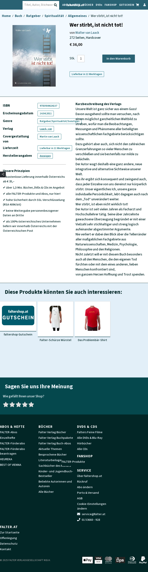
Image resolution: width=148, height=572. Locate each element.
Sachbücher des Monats (55, 466)
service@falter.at (91, 514)
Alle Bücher (46, 492)
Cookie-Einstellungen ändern (91, 506)
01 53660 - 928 (88, 520)
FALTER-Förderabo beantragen (12, 451)
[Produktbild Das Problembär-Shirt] (92, 321)
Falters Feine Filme (90, 432)
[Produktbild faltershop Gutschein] (18, 319)
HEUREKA (6, 459)
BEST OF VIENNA (10, 465)
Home (6, 15)
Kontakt (5, 549)
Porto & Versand (88, 493)
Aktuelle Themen (50, 449)
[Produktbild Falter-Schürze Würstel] (55, 321)
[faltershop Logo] (13, 5)
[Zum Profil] (144, 4)
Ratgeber (33, 15)
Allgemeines (77, 15)
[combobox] (45, 5)
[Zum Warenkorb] (137, 4)
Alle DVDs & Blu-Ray (90, 438)
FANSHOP (111, 4)
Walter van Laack (87, 32)
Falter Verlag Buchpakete (56, 438)
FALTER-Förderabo (12, 443)
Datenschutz (9, 544)
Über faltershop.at (89, 476)
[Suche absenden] (60, 5)
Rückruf (82, 481)
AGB (79, 498)
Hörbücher (84, 443)
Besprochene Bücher (53, 454)
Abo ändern (85, 487)
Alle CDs (82, 449)
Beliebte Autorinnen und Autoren (55, 483)
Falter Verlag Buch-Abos (55, 443)
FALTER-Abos (8, 432)
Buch (19, 15)
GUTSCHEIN (127, 4)
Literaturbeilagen (51, 460)
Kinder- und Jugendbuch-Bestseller (56, 473)
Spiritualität (55, 15)
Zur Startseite (9, 532)
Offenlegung (8, 538)
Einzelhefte (7, 438)
